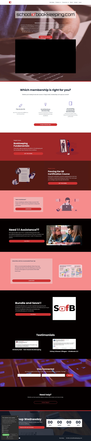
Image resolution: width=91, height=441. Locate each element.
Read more (10, 423)
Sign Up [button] (70, 375)
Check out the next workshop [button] (27, 427)
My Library (52, 2)
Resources (65, 2)
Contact (76, 2)
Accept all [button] (6, 434)
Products (58, 2)
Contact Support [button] (45, 402)
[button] (9, 437)
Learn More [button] (26, 241)
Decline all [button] (14, 434)
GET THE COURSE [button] (28, 153)
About (71, 2)
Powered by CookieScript (9, 438)
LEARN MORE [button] (28, 209)
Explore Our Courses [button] (46, 37)
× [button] (17, 416)
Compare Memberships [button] (45, 124)
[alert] (10, 427)
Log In (80, 2)
